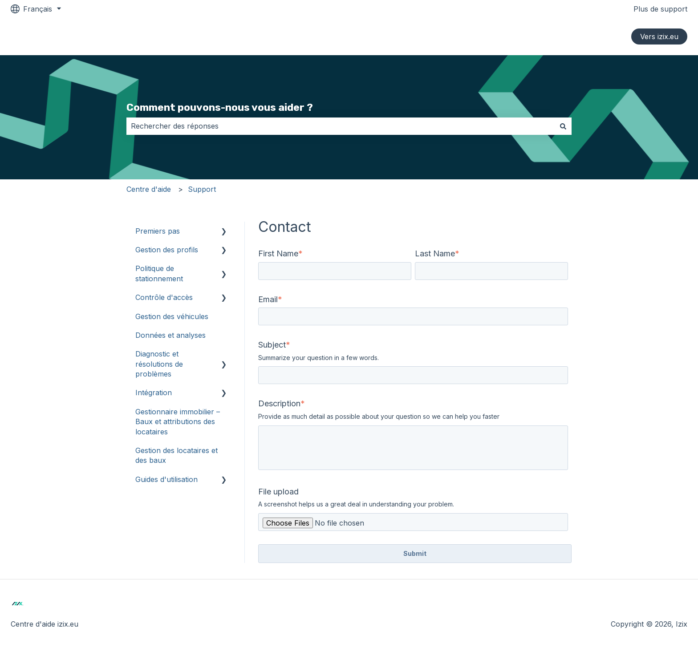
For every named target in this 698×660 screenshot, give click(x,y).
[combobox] (340, 125)
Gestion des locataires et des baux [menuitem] (176, 455)
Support (202, 189)
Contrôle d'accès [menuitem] (164, 297)
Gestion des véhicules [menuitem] (171, 316)
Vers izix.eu (659, 36)
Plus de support (660, 8)
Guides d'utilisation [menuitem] (166, 479)
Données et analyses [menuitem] (170, 335)
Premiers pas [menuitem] (157, 231)
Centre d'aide (148, 189)
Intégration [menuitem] (153, 392)
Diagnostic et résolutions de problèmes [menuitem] (159, 363)
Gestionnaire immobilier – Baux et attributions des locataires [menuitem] (177, 421)
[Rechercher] (563, 125)
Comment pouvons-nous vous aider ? (219, 107)
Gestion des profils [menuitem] (166, 249)
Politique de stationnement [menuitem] (159, 273)
